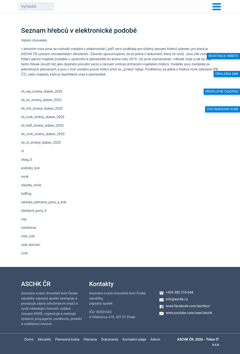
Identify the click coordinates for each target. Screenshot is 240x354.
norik (25, 177)
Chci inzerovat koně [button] (222, 109)
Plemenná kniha (67, 339)
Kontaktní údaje (134, 339)
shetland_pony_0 (33, 211)
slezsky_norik (31, 185)
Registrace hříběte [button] (223, 56)
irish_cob (28, 236)
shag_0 (26, 160)
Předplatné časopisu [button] (221, 91)
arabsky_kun (30, 168)
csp (24, 219)
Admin (155, 339)
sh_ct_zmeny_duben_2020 (41, 142)
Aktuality (44, 339)
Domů (28, 339)
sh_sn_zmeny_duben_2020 (41, 100)
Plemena (90, 339)
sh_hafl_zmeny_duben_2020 (42, 125)
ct (22, 151)
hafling (26, 194)
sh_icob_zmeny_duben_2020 (42, 117)
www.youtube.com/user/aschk (189, 313)
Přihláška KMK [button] (226, 74)
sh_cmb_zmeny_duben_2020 (42, 134)
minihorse (28, 228)
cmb (24, 253)
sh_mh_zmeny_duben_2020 (42, 108)
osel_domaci (30, 245)
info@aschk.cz (177, 299)
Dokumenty (109, 339)
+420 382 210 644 (179, 292)
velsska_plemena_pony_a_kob (43, 202)
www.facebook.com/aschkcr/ (188, 306)
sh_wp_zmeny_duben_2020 (41, 91)
